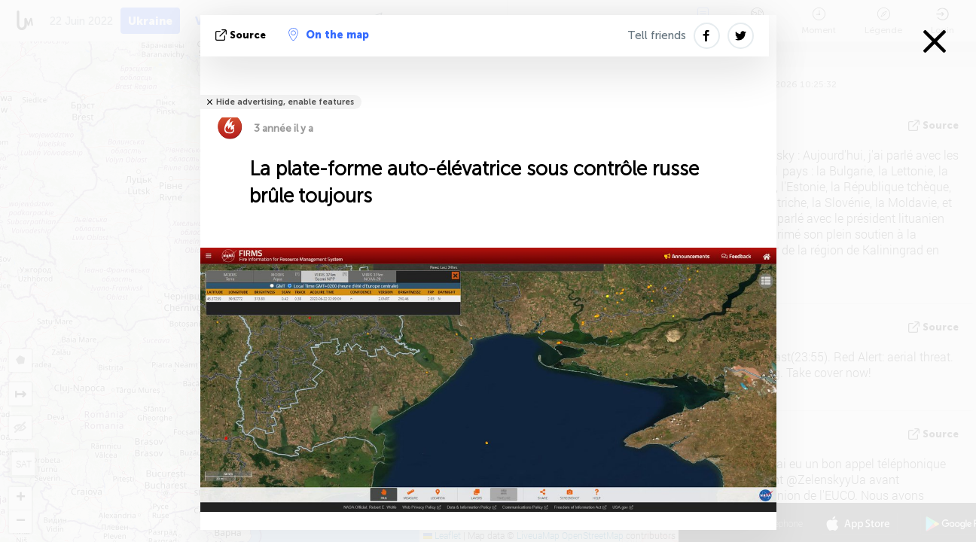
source (242, 35)
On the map (328, 34)
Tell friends (656, 35)
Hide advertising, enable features (285, 102)
